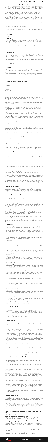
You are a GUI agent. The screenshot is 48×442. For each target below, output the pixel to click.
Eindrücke (34, 1)
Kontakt (38, 1)
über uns (30, 1)
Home (21, 1)
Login (41, 1)
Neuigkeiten (25, 1)
